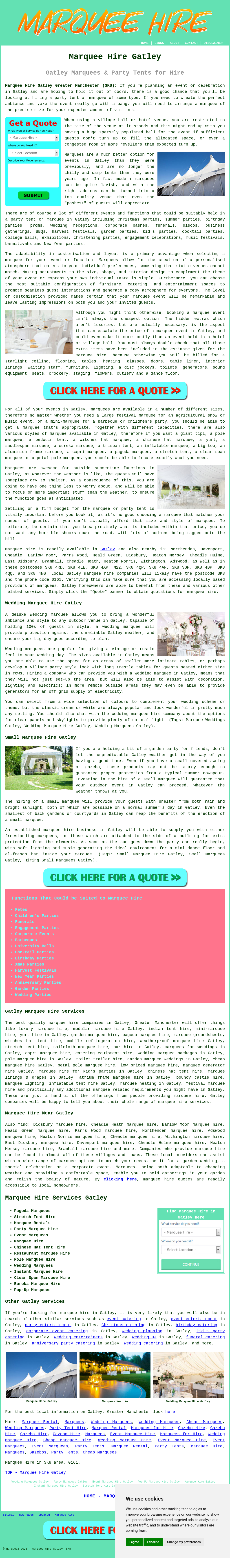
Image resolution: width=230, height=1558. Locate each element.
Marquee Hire (206, 1446)
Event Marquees (50, 1446)
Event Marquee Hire (132, 1434)
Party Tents (89, 1446)
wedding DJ (144, 1337)
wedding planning (142, 1331)
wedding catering (143, 1343)
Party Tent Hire (67, 1428)
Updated (44, 1515)
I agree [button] (134, 1542)
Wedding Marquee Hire (124, 1440)
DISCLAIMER (213, 43)
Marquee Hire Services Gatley (56, 1198)
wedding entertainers (78, 1337)
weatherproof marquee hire (172, 1041)
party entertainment (48, 1325)
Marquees (74, 1422)
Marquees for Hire (152, 1428)
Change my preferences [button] (184, 1542)
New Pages (26, 1515)
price (198, 527)
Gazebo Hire (191, 1428)
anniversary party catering (63, 1343)
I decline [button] (153, 1542)
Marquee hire (20, 549)
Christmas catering (124, 1325)
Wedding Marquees (111, 1422)
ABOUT (174, 43)
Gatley (107, 549)
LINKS (159, 43)
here (170, 1412)
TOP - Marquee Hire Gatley (35, 1472)
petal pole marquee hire (86, 1065)
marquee (97, 98)
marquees (47, 585)
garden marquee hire (94, 1035)
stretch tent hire (26, 1047)
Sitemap (8, 1515)
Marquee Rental (40, 1422)
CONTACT (191, 43)
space (187, 138)
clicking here (120, 1179)
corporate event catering (57, 1331)
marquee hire (99, 573)
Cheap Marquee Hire (67, 1440)
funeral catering (205, 1337)
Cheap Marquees (204, 1422)
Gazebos (37, 1452)
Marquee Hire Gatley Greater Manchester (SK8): (61, 85)
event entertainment (194, 1319)
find (23, 1124)
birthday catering (196, 1325)
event (184, 132)
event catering (124, 1319)
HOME (145, 43)
